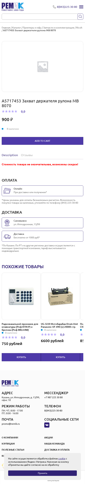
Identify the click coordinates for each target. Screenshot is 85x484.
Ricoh (79, 27)
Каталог (16, 27)
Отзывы (27, 155)
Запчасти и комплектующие (58, 27)
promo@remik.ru (11, 423)
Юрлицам (8, 443)
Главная (6, 27)
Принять (42, 473)
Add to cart (42, 141)
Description (10, 155)
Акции (48, 437)
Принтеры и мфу (32, 27)
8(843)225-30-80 (53, 410)
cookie (61, 458)
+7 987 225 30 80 (53, 397)
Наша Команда (54, 443)
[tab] (10, 155)
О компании (10, 437)
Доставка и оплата (57, 449)
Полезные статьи (13, 449)
